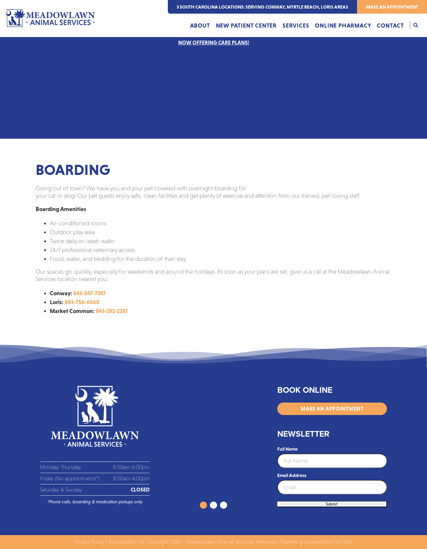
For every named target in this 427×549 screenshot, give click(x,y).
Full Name (287, 448)
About (200, 25)
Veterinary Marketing (279, 542)
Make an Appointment (392, 6)
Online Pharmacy (343, 25)
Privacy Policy (89, 542)
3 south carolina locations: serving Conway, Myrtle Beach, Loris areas (262, 6)
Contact (390, 25)
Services (296, 25)
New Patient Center (246, 25)
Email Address (291, 475)
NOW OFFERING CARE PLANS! (213, 43)
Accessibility (122, 542)
